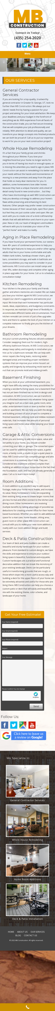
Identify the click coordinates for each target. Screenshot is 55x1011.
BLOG (18, 935)
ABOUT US (22, 931)
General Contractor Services (27, 800)
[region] (27, 65)
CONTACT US (30, 935)
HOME (11, 931)
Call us (38, 273)
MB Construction (23, 106)
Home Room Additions (27, 879)
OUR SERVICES (38, 931)
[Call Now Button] (27, 1007)
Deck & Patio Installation (27, 918)
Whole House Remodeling (27, 839)
